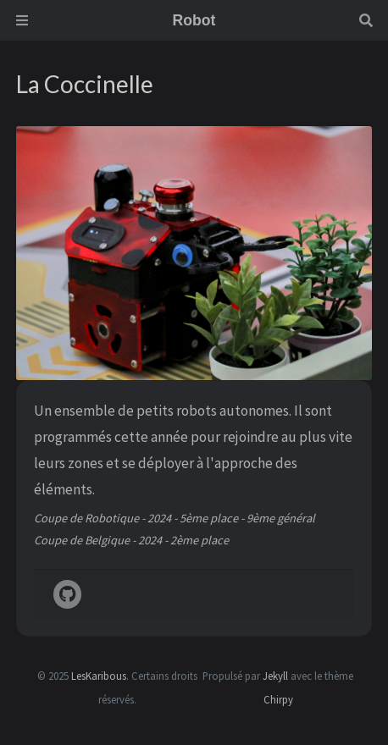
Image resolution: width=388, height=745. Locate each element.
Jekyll (275, 675)
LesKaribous (98, 675)
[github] (67, 595)
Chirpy (278, 699)
